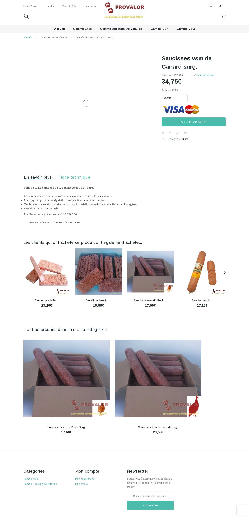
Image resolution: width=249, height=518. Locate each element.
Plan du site (69, 6)
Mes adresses (83, 488)
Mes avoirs (81, 483)
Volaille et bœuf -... (98, 300)
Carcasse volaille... (47, 300)
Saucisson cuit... (202, 300)
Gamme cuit (160, 28)
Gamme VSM (186, 28)
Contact (51, 6)
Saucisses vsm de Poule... (150, 300)
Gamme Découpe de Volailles (121, 28)
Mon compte (87, 471)
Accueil (59, 28)
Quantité (167, 98)
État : (194, 75)
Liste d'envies (31, 6)
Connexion (90, 6)
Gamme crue (82, 28)
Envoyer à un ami (178, 138)
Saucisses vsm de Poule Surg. (66, 427)
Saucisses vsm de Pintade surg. (158, 427)
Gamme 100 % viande (54, 37)
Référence (166, 75)
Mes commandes (85, 478)
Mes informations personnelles (92, 493)
